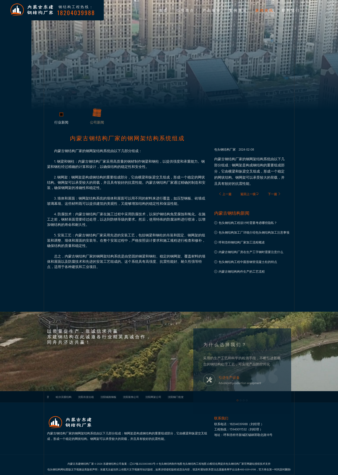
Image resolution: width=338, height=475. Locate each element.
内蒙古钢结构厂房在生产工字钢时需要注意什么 (251, 252)
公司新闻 (97, 123)
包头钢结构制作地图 (170, 463)
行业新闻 (61, 123)
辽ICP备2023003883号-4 (144, 463)
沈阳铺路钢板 (108, 397)
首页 (163, 10)
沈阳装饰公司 (131, 397)
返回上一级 (249, 194)
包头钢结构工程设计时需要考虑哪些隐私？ (248, 223)
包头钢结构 (222, 149)
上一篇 (225, 194)
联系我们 (291, 10)
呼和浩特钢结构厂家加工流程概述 (242, 242)
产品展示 (212, 10)
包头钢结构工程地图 (194, 463)
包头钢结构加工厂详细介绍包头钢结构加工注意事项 (254, 232)
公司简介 (185, 10)
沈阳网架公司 (153, 397)
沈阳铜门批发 (176, 397)
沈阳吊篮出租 (86, 397)
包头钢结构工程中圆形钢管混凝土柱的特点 (248, 262)
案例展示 (238, 10)
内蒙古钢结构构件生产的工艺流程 (242, 271)
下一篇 (274, 194)
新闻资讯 (264, 10)
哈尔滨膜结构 (63, 397)
